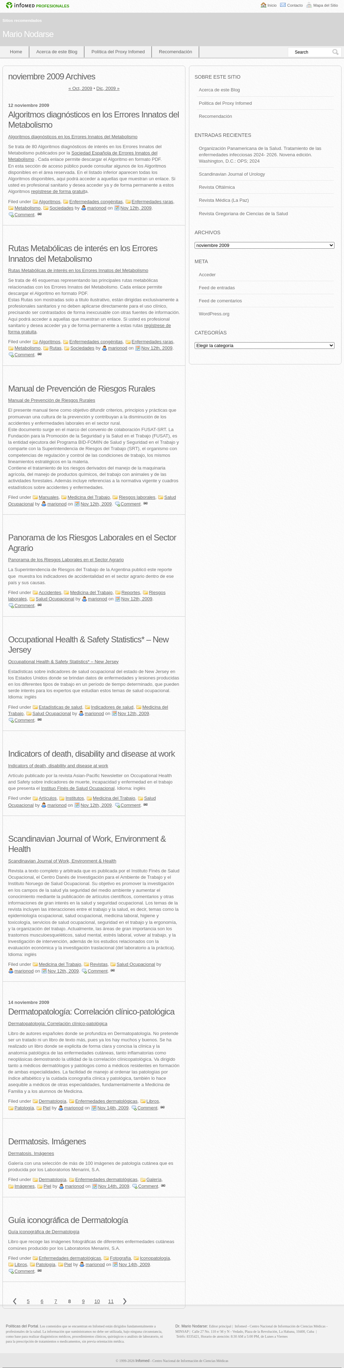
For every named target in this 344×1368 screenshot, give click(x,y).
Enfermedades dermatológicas (106, 1101)
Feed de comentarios (220, 300)
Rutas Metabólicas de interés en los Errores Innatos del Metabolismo (78, 270)
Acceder (207, 274)
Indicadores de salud (112, 707)
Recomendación (175, 51)
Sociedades (61, 208)
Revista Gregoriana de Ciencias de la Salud (243, 213)
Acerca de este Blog (56, 51)
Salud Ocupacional (55, 598)
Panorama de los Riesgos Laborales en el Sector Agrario (66, 559)
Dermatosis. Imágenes (47, 1141)
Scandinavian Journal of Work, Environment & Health (62, 861)
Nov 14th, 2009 (113, 1107)
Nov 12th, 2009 (136, 208)
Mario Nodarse (27, 34)
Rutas (55, 348)
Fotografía (120, 1258)
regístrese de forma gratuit (58, 191)
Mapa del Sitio (325, 5)
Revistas (99, 964)
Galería (154, 1179)
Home (16, 51)
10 (97, 1301)
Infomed (142, 1360)
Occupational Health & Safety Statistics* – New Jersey (63, 661)
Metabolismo (27, 208)
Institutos (74, 798)
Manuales (49, 497)
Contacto (295, 5)
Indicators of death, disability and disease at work (91, 753)
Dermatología (52, 1101)
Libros (153, 1101)
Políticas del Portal (22, 1326)
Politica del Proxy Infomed (225, 103)
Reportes (130, 592)
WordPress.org (214, 313)
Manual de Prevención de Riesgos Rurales (81, 388)
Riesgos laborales (137, 497)
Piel (47, 1107)
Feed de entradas (217, 287)
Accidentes (50, 592)
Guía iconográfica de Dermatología (68, 1220)
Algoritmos (49, 201)
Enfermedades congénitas (96, 201)
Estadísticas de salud (60, 707)
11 (111, 1301)
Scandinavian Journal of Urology (232, 174)
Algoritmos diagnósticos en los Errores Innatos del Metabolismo (72, 136)
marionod (96, 208)
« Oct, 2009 (80, 88)
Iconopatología (155, 1258)
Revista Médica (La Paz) (224, 200)
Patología (24, 1107)
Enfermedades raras (152, 201)
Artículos (48, 798)
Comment (24, 214)
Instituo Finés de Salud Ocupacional (77, 788)
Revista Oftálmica (217, 187)
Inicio (272, 5)
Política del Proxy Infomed (118, 51)
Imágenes (24, 1186)
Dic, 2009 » (108, 88)
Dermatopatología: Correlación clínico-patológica (91, 1011)
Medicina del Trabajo (88, 497)
